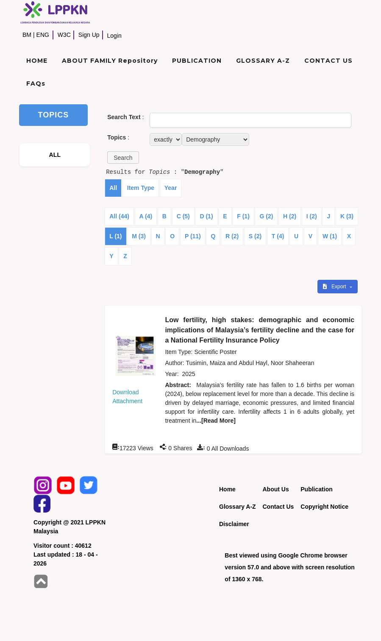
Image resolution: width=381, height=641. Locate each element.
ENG (42, 34)
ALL (55, 154)
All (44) (119, 216)
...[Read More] (216, 420)
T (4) (278, 236)
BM (26, 34)
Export (335, 287)
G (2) (266, 216)
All (113, 187)
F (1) (243, 216)
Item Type (140, 187)
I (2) (311, 216)
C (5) (183, 216)
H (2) (289, 216)
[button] (123, 157)
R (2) (232, 236)
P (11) (193, 236)
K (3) (346, 216)
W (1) (330, 236)
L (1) (115, 236)
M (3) (139, 236)
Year (170, 187)
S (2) (255, 236)
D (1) (206, 216)
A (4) (146, 216)
